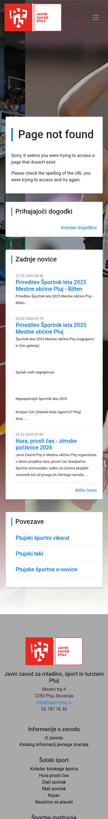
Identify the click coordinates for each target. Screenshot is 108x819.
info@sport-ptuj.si (54, 702)
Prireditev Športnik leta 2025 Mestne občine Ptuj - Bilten (51, 285)
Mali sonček (54, 788)
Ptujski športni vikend (42, 538)
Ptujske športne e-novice (46, 569)
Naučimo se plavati (54, 802)
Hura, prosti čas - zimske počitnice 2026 (46, 444)
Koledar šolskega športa (54, 768)
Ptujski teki (29, 553)
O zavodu (54, 737)
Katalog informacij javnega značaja (54, 744)
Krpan (54, 795)
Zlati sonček (54, 782)
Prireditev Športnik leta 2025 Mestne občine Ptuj (51, 328)
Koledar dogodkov (79, 227)
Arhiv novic (86, 490)
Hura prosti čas (54, 775)
